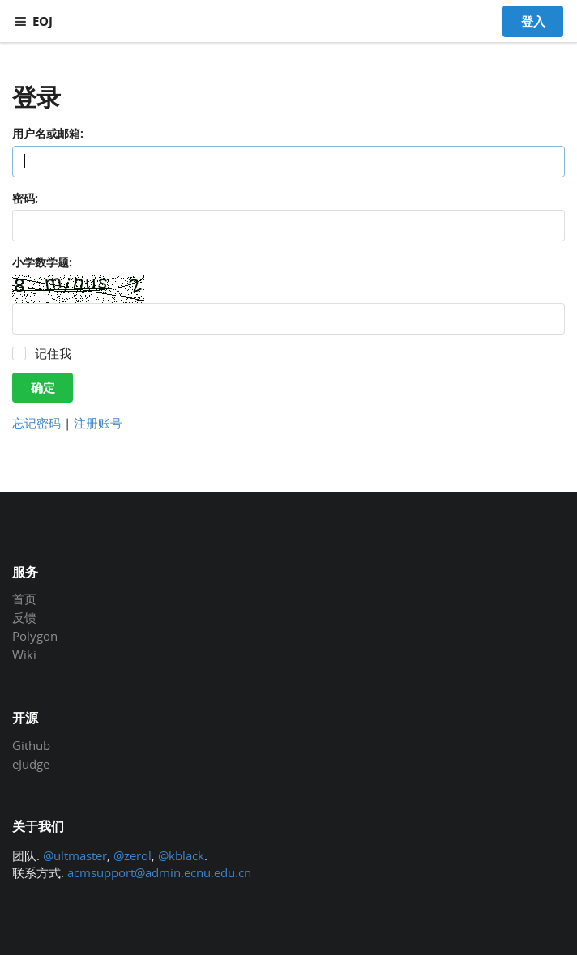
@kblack (181, 855)
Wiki (24, 654)
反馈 (24, 617)
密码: (25, 198)
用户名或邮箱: (47, 133)
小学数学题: (42, 262)
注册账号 (98, 423)
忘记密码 (36, 423)
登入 (533, 21)
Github (31, 746)
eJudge (30, 763)
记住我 (53, 353)
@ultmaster (75, 855)
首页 (24, 599)
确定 (43, 387)
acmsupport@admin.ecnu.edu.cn (159, 872)
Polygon (35, 636)
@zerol (132, 855)
